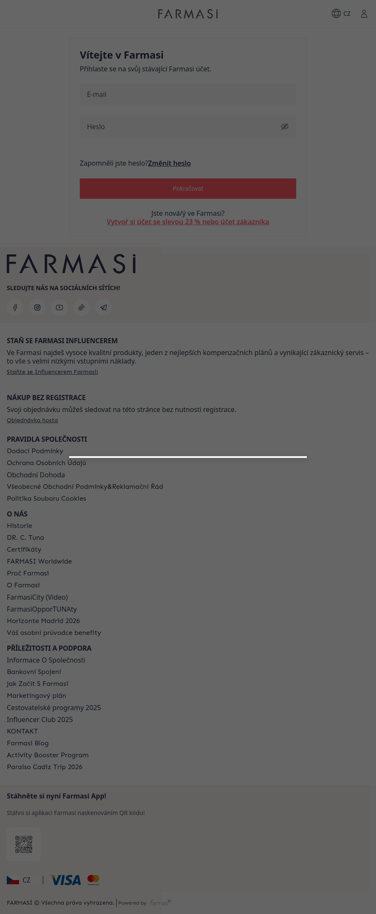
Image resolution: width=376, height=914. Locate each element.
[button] (188, 570)
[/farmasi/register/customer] (188, 592)
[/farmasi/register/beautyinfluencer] (188, 573)
